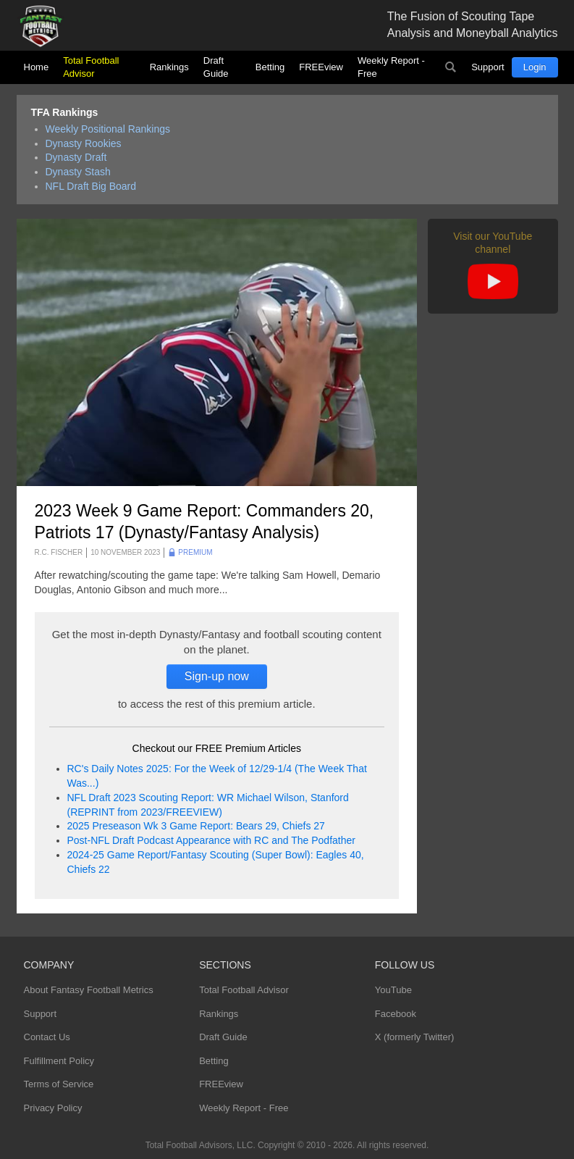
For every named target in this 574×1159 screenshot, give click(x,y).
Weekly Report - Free (391, 67)
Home (36, 67)
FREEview (321, 67)
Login (534, 67)
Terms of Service (59, 1084)
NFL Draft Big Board (91, 186)
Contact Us (47, 1037)
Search (450, 67)
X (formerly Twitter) (415, 1037)
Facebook (395, 1013)
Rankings (169, 67)
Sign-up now (217, 676)
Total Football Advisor (91, 67)
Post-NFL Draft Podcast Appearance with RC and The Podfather (211, 840)
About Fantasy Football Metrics (88, 989)
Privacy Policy (53, 1107)
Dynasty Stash (78, 171)
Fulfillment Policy (59, 1060)
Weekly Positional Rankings (108, 129)
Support (488, 67)
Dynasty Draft (76, 157)
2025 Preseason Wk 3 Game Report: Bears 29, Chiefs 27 (196, 826)
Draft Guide (216, 67)
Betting (270, 67)
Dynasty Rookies (84, 143)
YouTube (393, 989)
